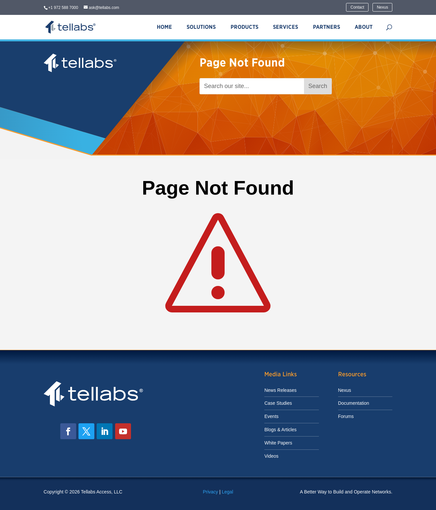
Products (244, 27)
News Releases (280, 390)
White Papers (278, 442)
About (363, 27)
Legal (227, 491)
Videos (271, 456)
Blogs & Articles (280, 429)
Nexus (382, 7)
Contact (357, 7)
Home (164, 27)
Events (271, 416)
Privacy (210, 491)
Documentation (353, 403)
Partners (326, 27)
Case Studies (278, 403)
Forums (346, 416)
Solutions (201, 27)
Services (285, 27)
